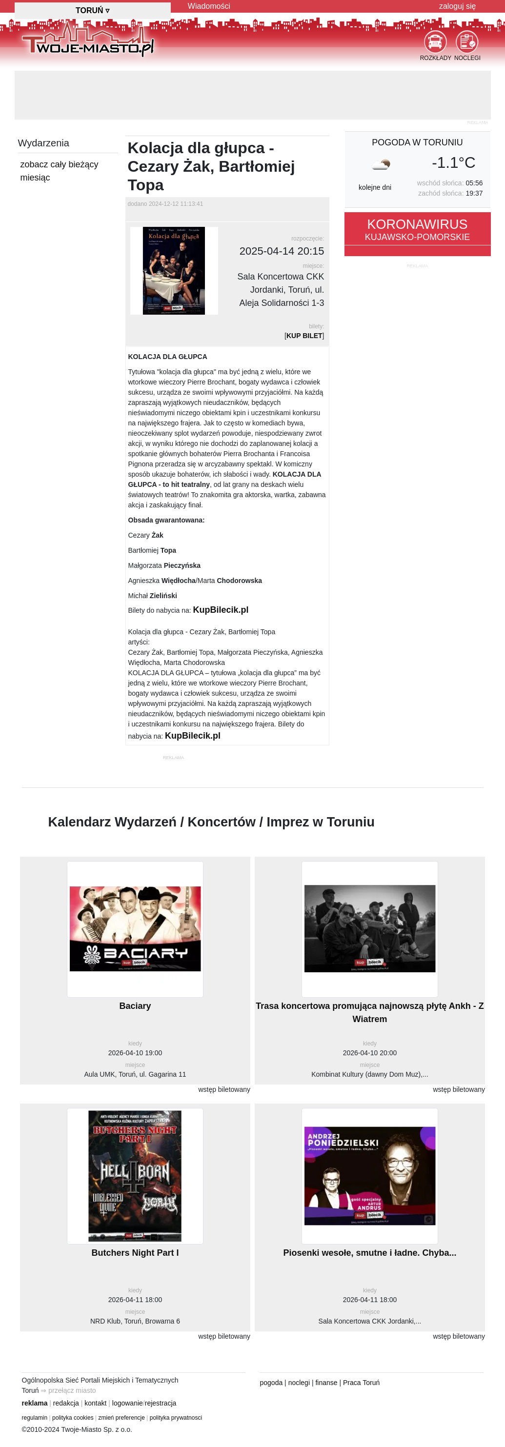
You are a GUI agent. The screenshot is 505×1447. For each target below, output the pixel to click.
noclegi (299, 1383)
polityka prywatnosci (176, 1417)
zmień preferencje (122, 1417)
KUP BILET (304, 336)
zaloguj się (457, 6)
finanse (326, 1383)
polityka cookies (73, 1417)
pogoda (271, 1383)
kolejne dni (375, 187)
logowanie (127, 1403)
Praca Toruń (361, 1383)
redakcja (66, 1403)
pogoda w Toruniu (417, 142)
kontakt (95, 1403)
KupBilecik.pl (221, 610)
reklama (35, 1403)
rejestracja (161, 1403)
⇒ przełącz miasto (68, 1390)
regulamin (35, 1417)
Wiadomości (209, 6)
